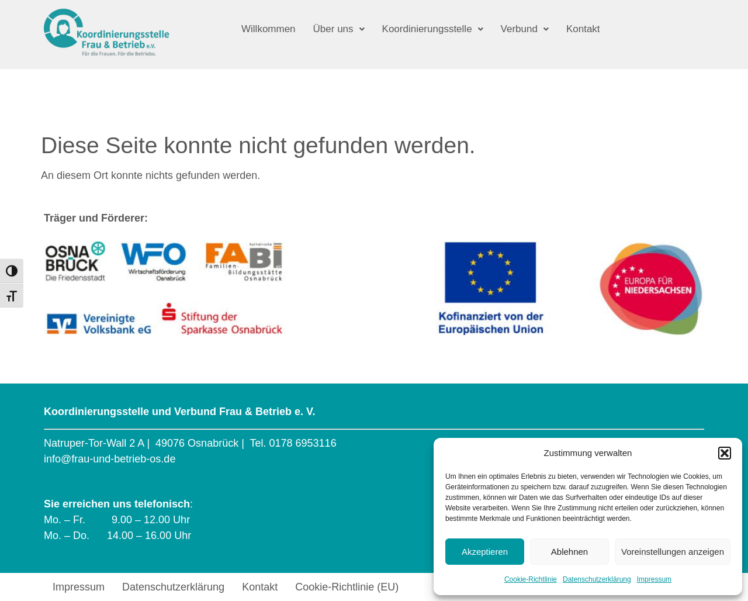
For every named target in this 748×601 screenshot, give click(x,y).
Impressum (654, 579)
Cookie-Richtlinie (530, 579)
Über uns (338, 28)
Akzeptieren (485, 552)
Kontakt (583, 28)
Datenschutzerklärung (597, 579)
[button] (724, 453)
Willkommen (268, 28)
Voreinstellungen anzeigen (672, 552)
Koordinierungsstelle (432, 28)
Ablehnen (569, 552)
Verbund (524, 28)
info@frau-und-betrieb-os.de (109, 459)
